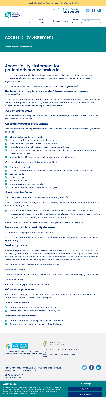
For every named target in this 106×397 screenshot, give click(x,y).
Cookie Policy (32, 394)
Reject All (85, 390)
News (66, 21)
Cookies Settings (85, 384)
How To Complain (41, 21)
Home (7, 47)
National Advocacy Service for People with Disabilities (23, 353)
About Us (31, 21)
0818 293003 (71, 11)
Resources (56, 21)
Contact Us (75, 21)
